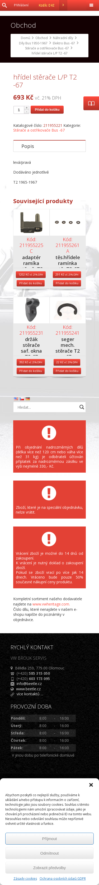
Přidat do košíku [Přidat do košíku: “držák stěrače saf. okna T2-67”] (30, 465)
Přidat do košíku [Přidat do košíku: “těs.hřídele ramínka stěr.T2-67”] (67, 377)
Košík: (53, 5)
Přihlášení (21, 5)
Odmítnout (49, 853)
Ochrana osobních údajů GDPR (63, 878)
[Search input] (46, 501)
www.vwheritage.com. (51, 697)
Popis (27, 239)
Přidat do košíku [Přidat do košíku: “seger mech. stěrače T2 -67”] (67, 465)
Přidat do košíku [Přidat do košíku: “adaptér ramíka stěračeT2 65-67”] (30, 377)
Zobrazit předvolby (49, 867)
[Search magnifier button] (82, 501)
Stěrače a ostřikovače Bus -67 (39, 223)
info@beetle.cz (29, 777)
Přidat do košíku (47, 203)
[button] (91, 785)
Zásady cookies (25, 878)
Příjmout (49, 838)
